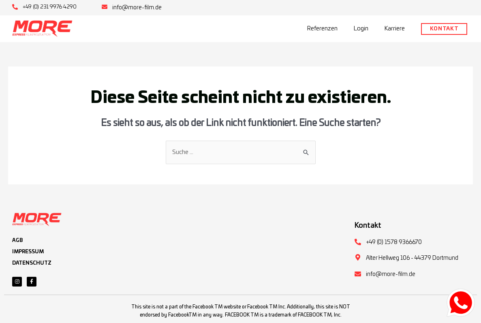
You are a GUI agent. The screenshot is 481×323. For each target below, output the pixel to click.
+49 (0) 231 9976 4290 (50, 7)
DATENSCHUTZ (31, 263)
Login (361, 29)
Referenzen (322, 29)
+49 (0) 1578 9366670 (394, 242)
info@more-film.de (137, 8)
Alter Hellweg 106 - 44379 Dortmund (412, 258)
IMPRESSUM (28, 251)
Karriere (395, 29)
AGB (17, 240)
